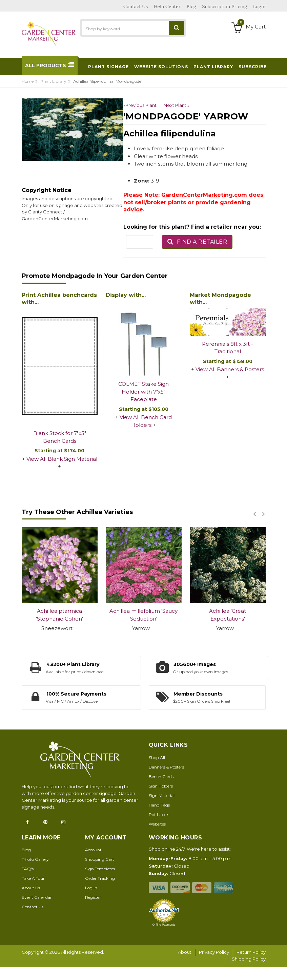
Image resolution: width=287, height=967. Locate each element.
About (184, 952)
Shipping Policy (249, 959)
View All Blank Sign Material (61, 459)
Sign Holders (161, 786)
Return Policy (251, 952)
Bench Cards (161, 776)
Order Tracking (100, 878)
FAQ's (28, 868)
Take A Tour (33, 878)
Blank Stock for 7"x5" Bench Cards (59, 437)
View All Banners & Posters (230, 369)
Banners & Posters (166, 767)
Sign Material (162, 795)
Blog (26, 849)
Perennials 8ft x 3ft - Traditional (227, 348)
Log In (91, 887)
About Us (31, 887)
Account (93, 849)
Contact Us (32, 906)
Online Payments (164, 924)
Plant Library (53, 81)
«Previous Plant (140, 105)
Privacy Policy (214, 952)
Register (93, 897)
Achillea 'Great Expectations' (227, 615)
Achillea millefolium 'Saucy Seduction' (143, 615)
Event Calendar (37, 897)
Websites (157, 824)
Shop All (157, 757)
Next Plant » (176, 105)
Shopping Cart (99, 859)
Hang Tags (159, 805)
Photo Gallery (35, 859)
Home (28, 81)
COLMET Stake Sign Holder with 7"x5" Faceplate (143, 391)
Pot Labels (159, 814)
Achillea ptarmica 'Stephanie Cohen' (59, 615)
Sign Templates (100, 868)
